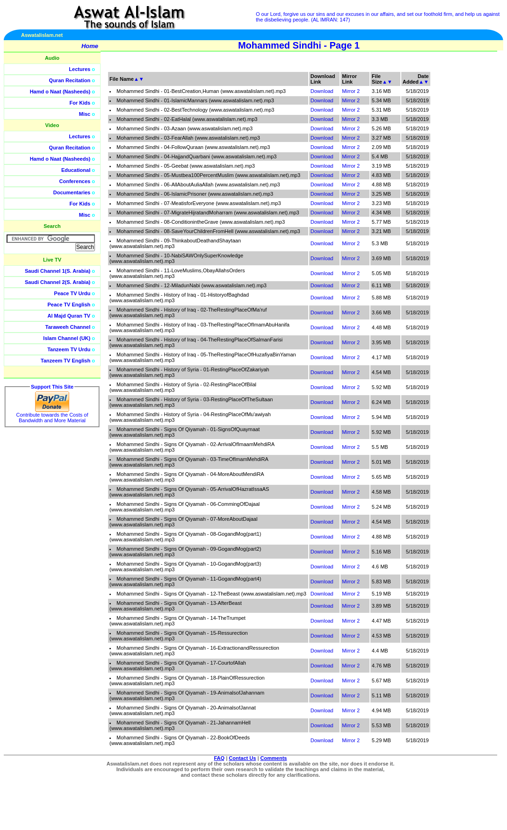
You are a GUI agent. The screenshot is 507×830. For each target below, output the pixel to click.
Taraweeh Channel (67, 327)
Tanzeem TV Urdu (68, 349)
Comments (274, 758)
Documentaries (71, 192)
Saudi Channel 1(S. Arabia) (57, 271)
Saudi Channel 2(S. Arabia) (57, 282)
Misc (84, 114)
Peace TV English (69, 304)
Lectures (79, 69)
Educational (75, 170)
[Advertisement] (462, 210)
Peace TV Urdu (72, 293)
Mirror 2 (351, 91)
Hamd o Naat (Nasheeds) (60, 91)
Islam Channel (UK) (66, 338)
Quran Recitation (70, 80)
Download (322, 91)
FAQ (219, 758)
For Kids (80, 103)
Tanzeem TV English (65, 360)
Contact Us (242, 758)
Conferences (75, 181)
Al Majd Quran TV (69, 316)
